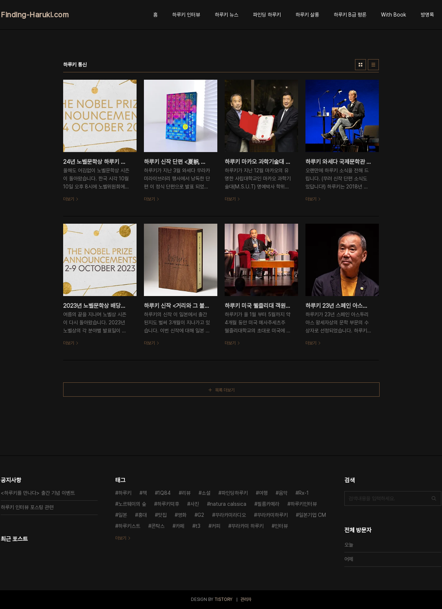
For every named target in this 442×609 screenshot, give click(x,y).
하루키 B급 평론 (350, 15)
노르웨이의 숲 (132, 504)
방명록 (427, 15)
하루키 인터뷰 (186, 15)
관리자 (245, 599)
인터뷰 (281, 526)
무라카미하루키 (272, 515)
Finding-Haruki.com (35, 14)
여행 (263, 493)
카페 (179, 526)
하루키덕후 (168, 504)
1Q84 (164, 493)
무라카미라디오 (230, 515)
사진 (194, 504)
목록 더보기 (225, 390)
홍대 (142, 515)
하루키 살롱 (307, 15)
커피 (215, 526)
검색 (434, 498)
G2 (201, 515)
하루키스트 (129, 526)
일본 (122, 515)
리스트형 (373, 64)
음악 (283, 493)
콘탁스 (157, 526)
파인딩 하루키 (267, 15)
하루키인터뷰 (303, 504)
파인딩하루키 (234, 493)
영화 (182, 515)
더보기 (120, 538)
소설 (206, 493)
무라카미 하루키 (247, 526)
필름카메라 (268, 504)
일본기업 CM (312, 515)
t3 (197, 526)
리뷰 (186, 493)
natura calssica (228, 504)
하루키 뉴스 (226, 15)
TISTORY (223, 599)
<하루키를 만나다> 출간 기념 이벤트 (38, 493)
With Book (393, 15)
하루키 (124, 493)
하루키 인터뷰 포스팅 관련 (27, 507)
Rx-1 (303, 493)
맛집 (162, 515)
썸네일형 (360, 64)
